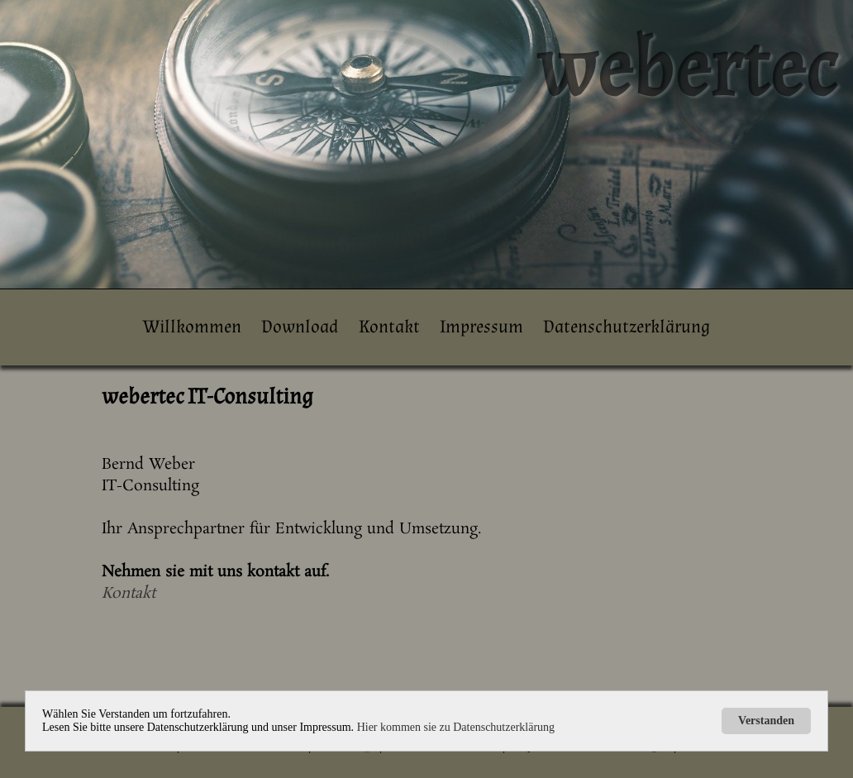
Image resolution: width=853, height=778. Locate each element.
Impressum (481, 327)
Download (299, 327)
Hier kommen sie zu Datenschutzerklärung (456, 727)
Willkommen (192, 327)
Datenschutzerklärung (626, 327)
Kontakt (389, 327)
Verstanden (766, 720)
